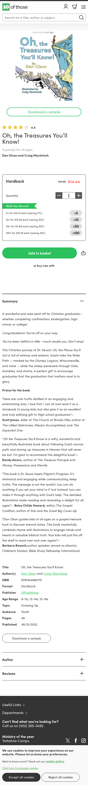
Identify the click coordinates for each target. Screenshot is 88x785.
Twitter (68, 740)
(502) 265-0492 (31, 725)
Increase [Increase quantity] (78, 195)
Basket (74, 6)
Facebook (76, 740)
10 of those (15, 7)
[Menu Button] (83, 7)
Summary (10, 301)
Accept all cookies (21, 777)
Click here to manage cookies (20, 768)
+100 (75, 232)
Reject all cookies (60, 777)
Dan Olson (9, 155)
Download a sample (44, 111)
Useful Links (11, 704)
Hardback (15, 181)
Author (7, 659)
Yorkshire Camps (15, 740)
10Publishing (30, 592)
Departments (12, 712)
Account (66, 6)
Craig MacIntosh (36, 155)
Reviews (8, 673)
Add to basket (39, 253)
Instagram (83, 740)
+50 (76, 226)
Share (83, 253)
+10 (75, 219)
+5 (76, 212)
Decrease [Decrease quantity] (58, 195)
